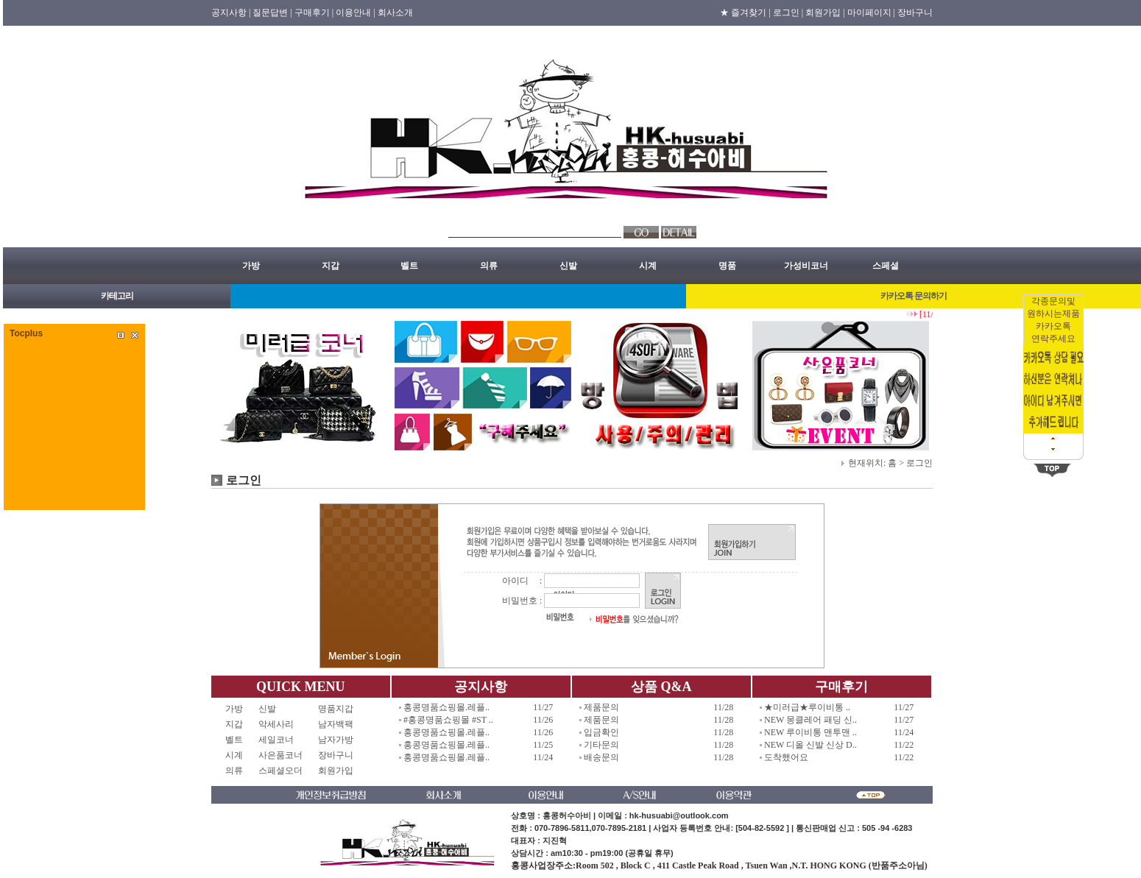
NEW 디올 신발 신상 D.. (810, 745)
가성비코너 (806, 266)
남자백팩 (335, 724)
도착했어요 (786, 757)
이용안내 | (355, 12)
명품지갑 (335, 709)
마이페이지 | (871, 12)
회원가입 (335, 770)
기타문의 (601, 745)
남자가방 (335, 739)
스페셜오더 (280, 770)
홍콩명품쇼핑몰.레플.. (446, 707)
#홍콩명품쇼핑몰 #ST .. (448, 720)
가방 (251, 266)
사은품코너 (280, 755)
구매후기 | (313, 12)
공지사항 (480, 686)
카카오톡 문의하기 (913, 296)
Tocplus (26, 333)
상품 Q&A (661, 686)
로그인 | (788, 12)
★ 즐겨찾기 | (745, 12)
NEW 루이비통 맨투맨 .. (810, 732)
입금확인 (601, 732)
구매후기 (841, 686)
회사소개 (395, 12)
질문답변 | (272, 12)
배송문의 (601, 757)
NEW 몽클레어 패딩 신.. (810, 720)
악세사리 (280, 724)
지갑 (330, 266)
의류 (489, 266)
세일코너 (280, 739)
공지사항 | (230, 12)
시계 (648, 266)
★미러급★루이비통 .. (807, 707)
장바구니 (915, 12)
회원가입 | (824, 12)
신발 (568, 266)
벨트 (409, 266)
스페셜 (885, 266)
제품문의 (601, 707)
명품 (727, 266)
